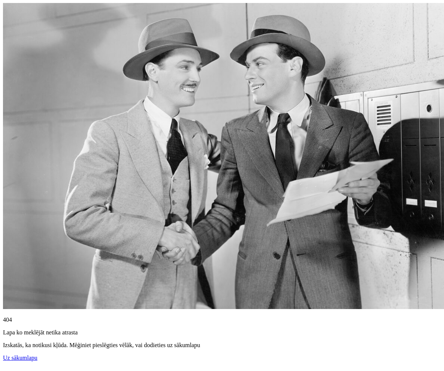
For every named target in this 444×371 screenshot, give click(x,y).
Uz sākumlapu (20, 358)
